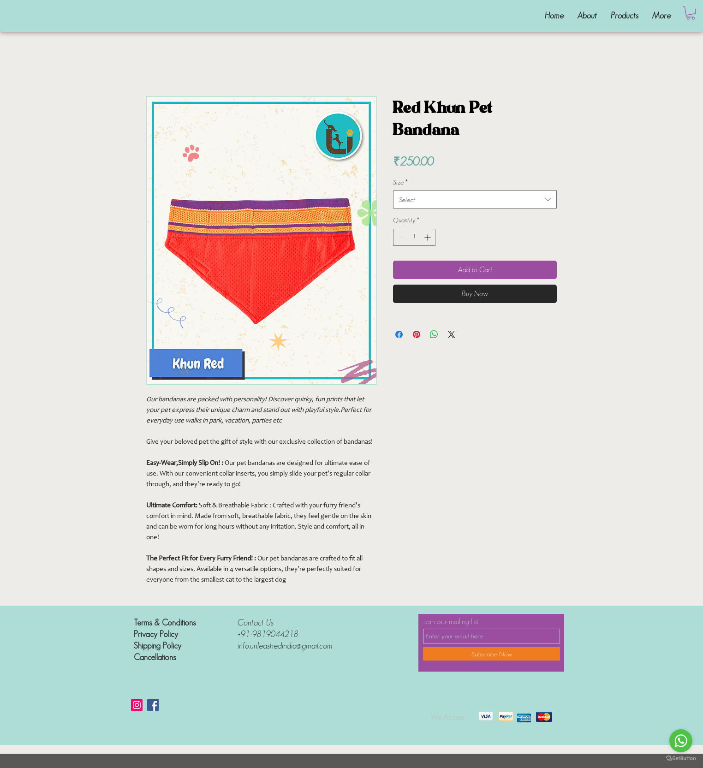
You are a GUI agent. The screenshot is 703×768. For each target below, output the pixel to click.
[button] (690, 13)
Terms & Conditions (165, 622)
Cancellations (155, 657)
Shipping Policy (159, 645)
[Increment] (428, 237)
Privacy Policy (156, 634)
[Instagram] (137, 705)
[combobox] (475, 199)
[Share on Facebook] (399, 334)
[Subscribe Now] (491, 654)
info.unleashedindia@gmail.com (285, 645)
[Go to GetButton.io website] (681, 759)
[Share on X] (451, 334)
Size (400, 182)
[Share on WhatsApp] (434, 334)
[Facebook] (153, 705)
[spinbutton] (414, 237)
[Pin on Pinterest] (416, 334)
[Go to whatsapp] (680, 740)
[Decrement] (400, 237)
